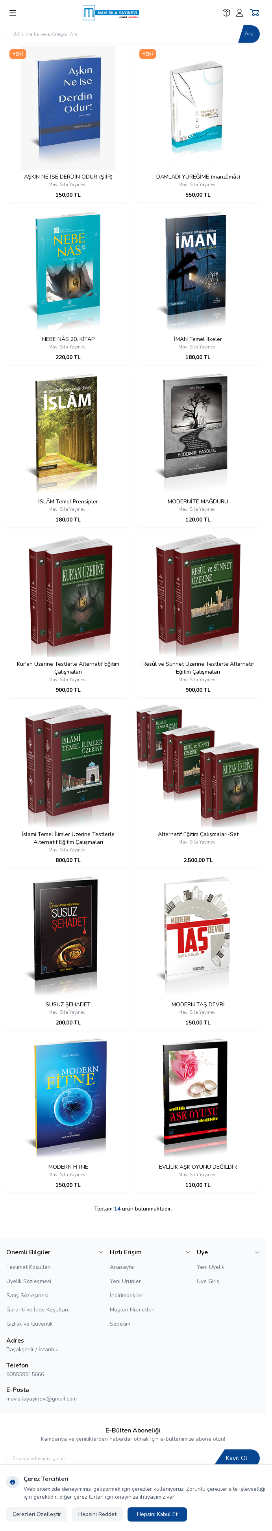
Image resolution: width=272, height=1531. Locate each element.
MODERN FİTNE (68, 1167)
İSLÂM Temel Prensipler (68, 501)
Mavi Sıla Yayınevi (68, 184)
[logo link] (120, 12)
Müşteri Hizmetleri (132, 1309)
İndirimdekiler (126, 1295)
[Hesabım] (239, 13)
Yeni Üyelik (210, 1267)
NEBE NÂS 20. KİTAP (68, 339)
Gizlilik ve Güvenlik (29, 1324)
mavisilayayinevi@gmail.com (41, 1398)
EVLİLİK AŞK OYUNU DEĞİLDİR (198, 1167)
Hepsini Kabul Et (157, 1514)
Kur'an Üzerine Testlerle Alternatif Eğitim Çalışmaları (68, 668)
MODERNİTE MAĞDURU (198, 501)
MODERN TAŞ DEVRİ (198, 1004)
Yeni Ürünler (125, 1281)
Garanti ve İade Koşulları (37, 1309)
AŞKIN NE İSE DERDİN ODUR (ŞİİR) (68, 177)
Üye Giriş (208, 1281)
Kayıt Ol (236, 1458)
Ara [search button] (248, 33)
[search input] (133, 34)
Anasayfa (122, 1267)
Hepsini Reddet (97, 1514)
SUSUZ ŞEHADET (68, 1004)
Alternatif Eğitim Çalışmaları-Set (198, 834)
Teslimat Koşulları (28, 1267)
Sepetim (120, 1324)
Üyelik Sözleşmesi (28, 1281)
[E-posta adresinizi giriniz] (133, 1458)
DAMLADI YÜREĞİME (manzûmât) (198, 177)
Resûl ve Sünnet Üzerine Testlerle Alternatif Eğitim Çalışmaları (198, 668)
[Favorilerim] (226, 13)
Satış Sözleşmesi (27, 1295)
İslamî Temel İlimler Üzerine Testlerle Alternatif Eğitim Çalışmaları (68, 838)
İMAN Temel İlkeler (198, 339)
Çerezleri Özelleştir (37, 1514)
